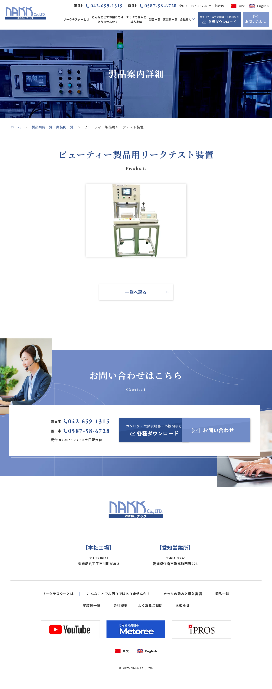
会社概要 (120, 618)
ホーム (15, 126)
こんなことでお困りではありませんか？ (108, 19)
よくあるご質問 (150, 618)
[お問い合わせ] (207, 430)
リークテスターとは (76, 19)
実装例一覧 (170, 19)
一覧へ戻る (136, 292)
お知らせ (183, 618)
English (263, 6)
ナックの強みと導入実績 (136, 19)
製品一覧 (154, 19)
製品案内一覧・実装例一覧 (52, 126)
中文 (242, 6)
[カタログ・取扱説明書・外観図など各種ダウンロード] (219, 19)
